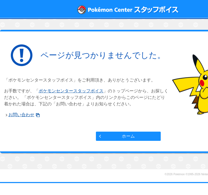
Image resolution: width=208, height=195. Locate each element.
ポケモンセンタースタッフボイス (71, 91)
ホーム (128, 136)
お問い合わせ (21, 114)
